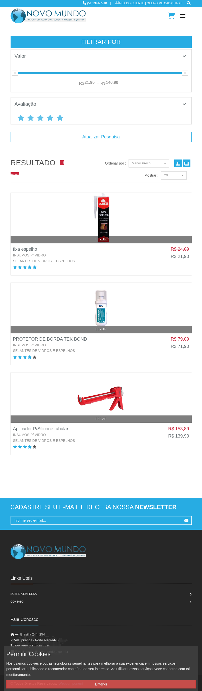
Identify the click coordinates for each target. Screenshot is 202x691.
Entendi (101, 684)
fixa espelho (25, 249)
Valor (100, 56)
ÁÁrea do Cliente (129, 3)
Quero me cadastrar (165, 3)
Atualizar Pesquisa (101, 136)
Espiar (100, 239)
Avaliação (100, 104)
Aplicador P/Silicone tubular (40, 428)
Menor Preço (149, 163)
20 (173, 175)
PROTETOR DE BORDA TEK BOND (50, 339)
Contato (17, 601)
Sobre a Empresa (24, 593)
